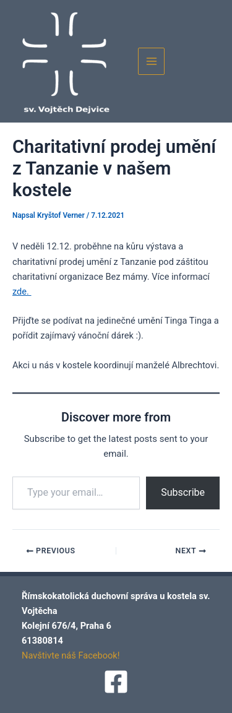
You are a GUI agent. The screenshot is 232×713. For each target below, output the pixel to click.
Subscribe (183, 492)
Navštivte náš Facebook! (71, 655)
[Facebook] (116, 681)
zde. (22, 291)
